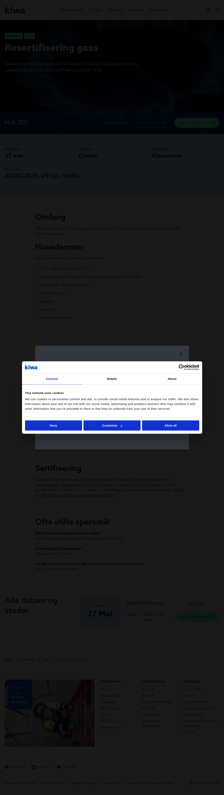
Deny (53, 425)
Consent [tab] (52, 378)
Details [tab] (112, 378)
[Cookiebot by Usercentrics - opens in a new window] (181, 367)
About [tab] (172, 378)
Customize (112, 425)
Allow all (171, 425)
